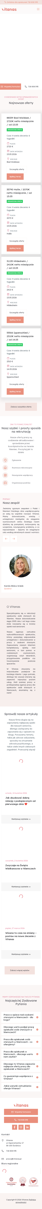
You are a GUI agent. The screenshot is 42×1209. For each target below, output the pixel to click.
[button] (6, 538)
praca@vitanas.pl (14, 1159)
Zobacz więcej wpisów (19, 970)
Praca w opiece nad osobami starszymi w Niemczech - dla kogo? (18, 1017)
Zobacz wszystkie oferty (21, 407)
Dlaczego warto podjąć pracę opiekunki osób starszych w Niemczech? (19, 1029)
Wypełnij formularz (10, 86)
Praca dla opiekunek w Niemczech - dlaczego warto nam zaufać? (18, 1054)
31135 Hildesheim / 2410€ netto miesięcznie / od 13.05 (20, 264)
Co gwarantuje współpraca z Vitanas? (18, 1077)
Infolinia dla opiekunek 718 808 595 (21, 2)
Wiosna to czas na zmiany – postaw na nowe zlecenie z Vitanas (21, 936)
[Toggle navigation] (38, 9)
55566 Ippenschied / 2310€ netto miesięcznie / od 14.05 (20, 336)
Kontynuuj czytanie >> (21, 819)
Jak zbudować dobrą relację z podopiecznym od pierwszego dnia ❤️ (20, 801)
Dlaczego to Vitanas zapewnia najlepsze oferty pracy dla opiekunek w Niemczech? (19, 1066)
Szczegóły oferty (17, 169)
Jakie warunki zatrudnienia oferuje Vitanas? (17, 1087)
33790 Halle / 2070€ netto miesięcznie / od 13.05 (19, 193)
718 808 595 (31, 86)
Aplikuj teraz (15, 176)
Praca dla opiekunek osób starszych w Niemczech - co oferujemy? (18, 1042)
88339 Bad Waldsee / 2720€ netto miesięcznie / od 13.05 (20, 121)
